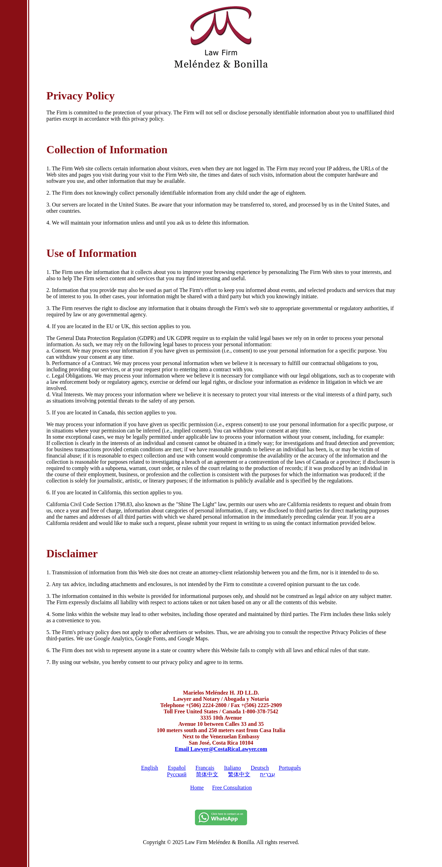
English (149, 768)
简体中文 (207, 774)
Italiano (232, 768)
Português (290, 768)
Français (204, 768)
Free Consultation (232, 788)
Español (177, 768)
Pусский (176, 774)
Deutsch (260, 768)
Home (197, 788)
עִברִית (267, 774)
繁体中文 (239, 774)
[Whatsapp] (221, 823)
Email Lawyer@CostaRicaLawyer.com (221, 749)
